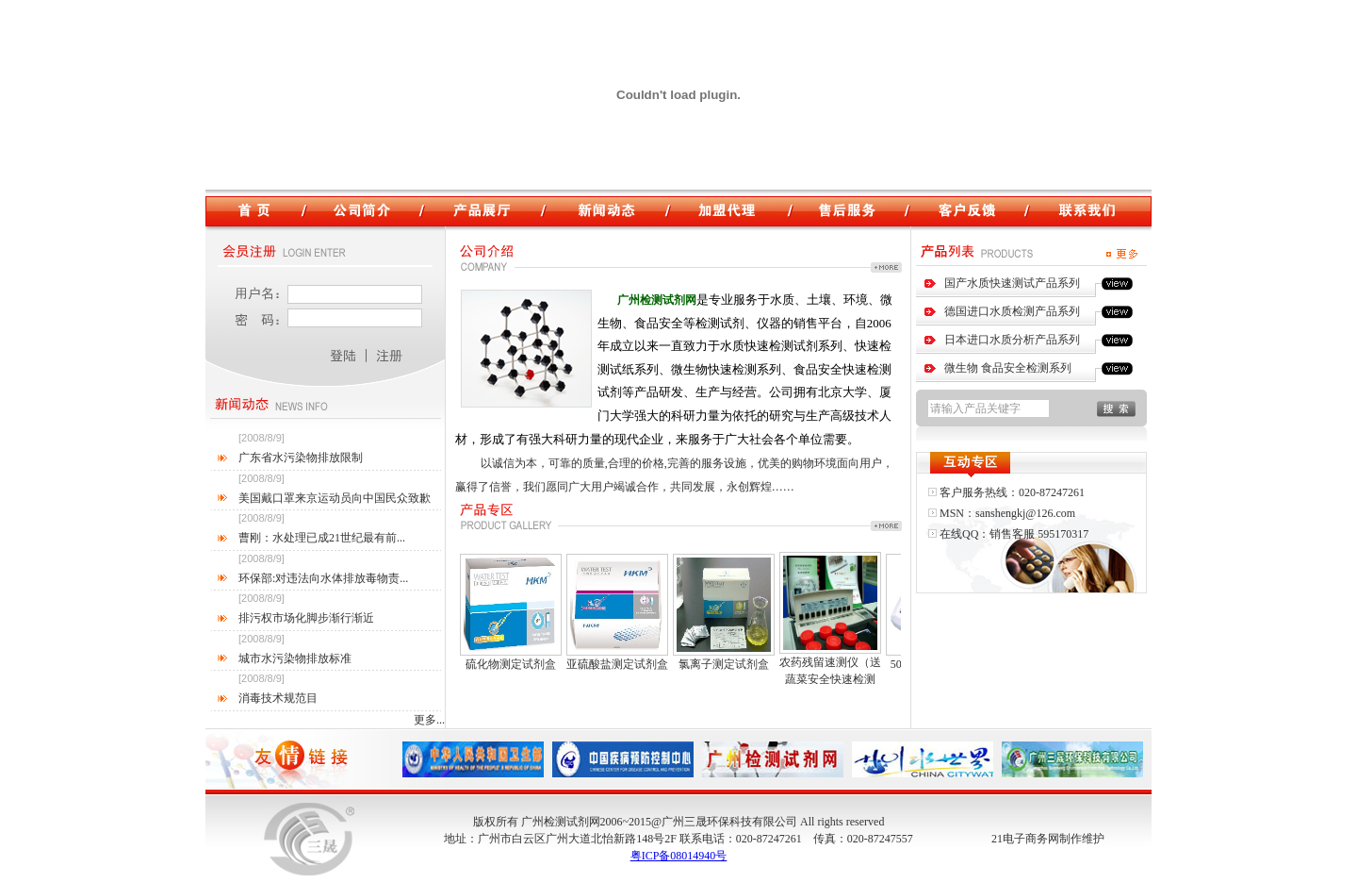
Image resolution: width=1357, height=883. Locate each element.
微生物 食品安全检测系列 (1007, 368)
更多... (429, 719)
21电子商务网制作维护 (1047, 838)
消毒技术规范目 (278, 698)
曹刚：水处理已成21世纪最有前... (321, 537)
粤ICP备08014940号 (679, 855)
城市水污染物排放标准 (295, 658)
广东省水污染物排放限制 (300, 457)
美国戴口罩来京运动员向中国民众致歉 (334, 498)
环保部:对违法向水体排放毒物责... (323, 578)
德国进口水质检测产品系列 (1012, 311)
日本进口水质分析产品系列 (1012, 339)
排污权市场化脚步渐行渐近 (306, 618)
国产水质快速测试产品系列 (1012, 283)
